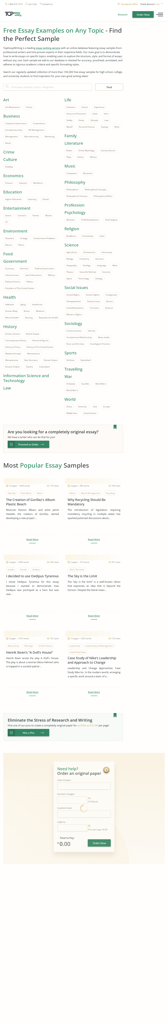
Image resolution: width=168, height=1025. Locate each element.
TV (6, 222)
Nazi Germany (31, 360)
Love (106, 120)
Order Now (143, 14)
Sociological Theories (100, 343)
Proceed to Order (28, 444)
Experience (99, 107)
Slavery (29, 366)
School (45, 199)
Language (101, 265)
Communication (74, 330)
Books (69, 150)
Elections (24, 268)
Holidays (9, 166)
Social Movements (75, 308)
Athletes (70, 360)
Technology (83, 278)
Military (51, 275)
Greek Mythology (86, 150)
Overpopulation (73, 301)
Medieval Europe (13, 353)
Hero (106, 113)
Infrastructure (12, 275)
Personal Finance (87, 126)
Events (85, 107)
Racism (109, 301)
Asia (95, 406)
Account (122, 14)
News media (103, 337)
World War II (72, 390)
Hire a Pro (28, 732)
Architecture (89, 252)
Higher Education (13, 199)
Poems (80, 157)
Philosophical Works (103, 196)
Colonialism (44, 366)
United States (90, 413)
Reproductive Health (48, 317)
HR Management (36, 130)
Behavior (70, 219)
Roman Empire (51, 360)
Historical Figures (40, 340)
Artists (29, 107)
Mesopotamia (11, 360)
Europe (106, 406)
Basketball (86, 360)
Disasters (9, 238)
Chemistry (84, 258)
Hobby (69, 120)
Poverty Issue (93, 301)
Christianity (87, 236)
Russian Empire (12, 366)
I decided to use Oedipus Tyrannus (32, 576)
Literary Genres (108, 150)
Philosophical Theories (76, 196)
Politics (29, 281)
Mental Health (12, 317)
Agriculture (71, 252)
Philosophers (72, 189)
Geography (71, 265)
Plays (68, 157)
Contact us (47, 4)
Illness (27, 311)
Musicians (88, 173)
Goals (95, 113)
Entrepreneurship (13, 130)
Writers (93, 157)
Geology (87, 265)
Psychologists (111, 219)
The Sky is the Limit (82, 576)
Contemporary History (15, 340)
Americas (82, 406)
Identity (91, 330)
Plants (21, 244)
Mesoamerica (33, 353)
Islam (102, 236)
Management (11, 136)
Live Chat (32, 4)
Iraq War (85, 383)
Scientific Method (88, 272)
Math (114, 265)
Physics (69, 272)
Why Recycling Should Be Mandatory (86, 501)
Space (69, 278)
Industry (23, 183)
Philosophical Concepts (95, 189)
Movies (48, 215)
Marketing (50, 136)
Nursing (29, 317)
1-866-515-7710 (15, 4)
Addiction (9, 304)
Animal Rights (73, 294)
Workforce (38, 183)
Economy (9, 268)
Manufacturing (31, 136)
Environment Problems (44, 238)
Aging (23, 304)
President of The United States (19, 288)
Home (81, 120)
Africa (69, 406)
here (158, 4)
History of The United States (40, 347)
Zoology (99, 278)
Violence (109, 308)
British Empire (32, 333)
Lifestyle (94, 120)
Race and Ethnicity (75, 343)
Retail (8, 143)
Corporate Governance (16, 123)
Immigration (111, 294)
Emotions (70, 107)
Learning (32, 199)
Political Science (12, 281)
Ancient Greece (12, 333)
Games (35, 215)
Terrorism (94, 308)
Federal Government (44, 268)
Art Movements (12, 107)
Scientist (106, 272)
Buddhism (71, 236)
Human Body (11, 311)
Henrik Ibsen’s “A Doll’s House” (29, 652)
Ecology (23, 238)
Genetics (99, 258)
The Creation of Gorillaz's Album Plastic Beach (30, 501)
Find (109, 87)
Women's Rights (74, 314)
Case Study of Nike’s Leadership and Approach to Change (92, 660)
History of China (12, 347)
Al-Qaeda (70, 383)
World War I (100, 383)
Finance (9, 183)
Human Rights (92, 294)
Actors (8, 215)
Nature (8, 244)
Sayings (104, 126)
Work (117, 126)
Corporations (39, 123)
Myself (69, 126)
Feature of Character (76, 113)
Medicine (40, 311)
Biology (69, 258)
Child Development (90, 219)
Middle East (71, 413)
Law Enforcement (33, 275)
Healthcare (37, 304)
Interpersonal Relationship (79, 337)
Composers (71, 173)
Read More (32, 539)
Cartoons (22, 215)
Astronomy (107, 252)
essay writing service (48, 48)
